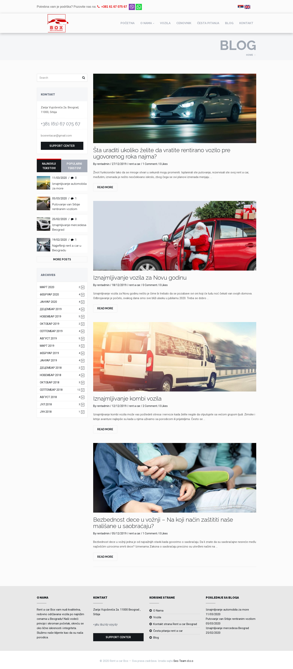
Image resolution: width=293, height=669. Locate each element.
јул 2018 (60, 404)
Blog (229, 23)
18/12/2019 (119, 285)
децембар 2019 (60, 309)
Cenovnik (183, 23)
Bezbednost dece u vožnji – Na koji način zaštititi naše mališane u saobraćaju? (163, 522)
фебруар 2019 (60, 353)
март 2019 (60, 345)
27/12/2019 (119, 163)
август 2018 (60, 397)
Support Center (62, 145)
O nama (146, 23)
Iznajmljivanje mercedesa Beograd (227, 628)
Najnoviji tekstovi (49, 166)
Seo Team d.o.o (183, 661)
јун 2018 (60, 411)
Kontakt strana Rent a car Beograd (175, 624)
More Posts (62, 259)
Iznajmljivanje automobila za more (227, 609)
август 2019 (60, 338)
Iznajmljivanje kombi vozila (127, 398)
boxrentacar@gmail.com (56, 135)
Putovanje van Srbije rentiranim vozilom (230, 619)
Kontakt (246, 23)
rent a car (134, 163)
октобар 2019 (60, 323)
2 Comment (150, 405)
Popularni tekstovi (74, 166)
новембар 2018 (60, 375)
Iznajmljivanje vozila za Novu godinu (140, 277)
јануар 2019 (60, 360)
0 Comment (150, 285)
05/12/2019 (119, 533)
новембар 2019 (60, 316)
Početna (128, 23)
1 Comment (150, 163)
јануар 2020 (60, 301)
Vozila (165, 23)
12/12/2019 (119, 405)
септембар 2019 (60, 331)
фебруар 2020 (60, 294)
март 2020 (60, 287)
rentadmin (103, 163)
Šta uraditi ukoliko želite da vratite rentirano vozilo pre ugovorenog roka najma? (161, 153)
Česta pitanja (208, 23)
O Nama (158, 610)
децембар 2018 (60, 367)
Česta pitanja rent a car (168, 631)
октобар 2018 (60, 382)
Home (249, 55)
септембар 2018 (60, 389)
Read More (105, 187)
